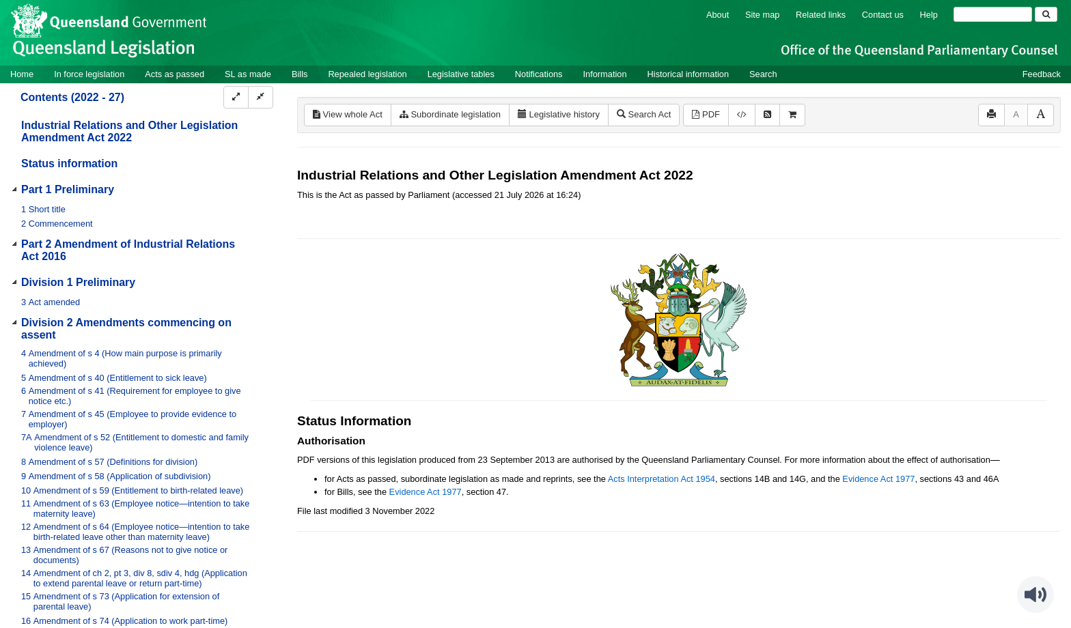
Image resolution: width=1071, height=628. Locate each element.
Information (605, 74)
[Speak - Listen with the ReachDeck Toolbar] (1035, 594)
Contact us (883, 15)
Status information (69, 163)
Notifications (539, 74)
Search (763, 74)
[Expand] (236, 97)
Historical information (688, 74)
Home (21, 74)
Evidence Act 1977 (878, 479)
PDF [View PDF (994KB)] (706, 114)
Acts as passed (174, 74)
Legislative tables (461, 74)
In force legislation (89, 74)
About (717, 15)
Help (929, 15)
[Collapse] (260, 97)
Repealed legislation (367, 74)
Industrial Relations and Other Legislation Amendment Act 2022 (129, 131)
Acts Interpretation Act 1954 (661, 479)
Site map (762, 15)
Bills (299, 74)
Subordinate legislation (450, 114)
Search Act (644, 114)
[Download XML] (741, 115)
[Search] (993, 14)
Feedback (1042, 74)
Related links (821, 15)
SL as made (248, 74)
